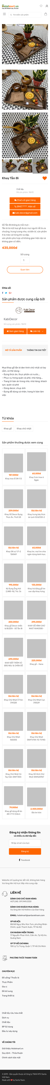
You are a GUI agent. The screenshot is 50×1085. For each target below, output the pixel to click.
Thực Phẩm (7, 982)
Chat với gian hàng (25, 200)
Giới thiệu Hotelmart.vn (12, 1048)
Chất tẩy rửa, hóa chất (12, 1013)
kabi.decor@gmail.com (25, 213)
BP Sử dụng (7, 1027)
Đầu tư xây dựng (9, 1031)
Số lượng (25, 254)
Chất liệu (20, 189)
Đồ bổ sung (7, 991)
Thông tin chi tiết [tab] (36, 350)
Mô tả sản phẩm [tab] (13, 350)
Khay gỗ (8, 428)
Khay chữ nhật (24, 428)
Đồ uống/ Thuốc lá (10, 977)
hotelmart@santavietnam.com (31, 915)
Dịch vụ (5, 1017)
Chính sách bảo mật (11, 1057)
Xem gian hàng (15, 331)
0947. (25, 206)
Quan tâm (25, 269)
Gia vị (4, 986)
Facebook (24, 860)
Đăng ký (25, 851)
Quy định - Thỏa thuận (12, 1053)
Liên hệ (35, 331)
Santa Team (20, 1080)
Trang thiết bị (8, 995)
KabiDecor (10, 319)
